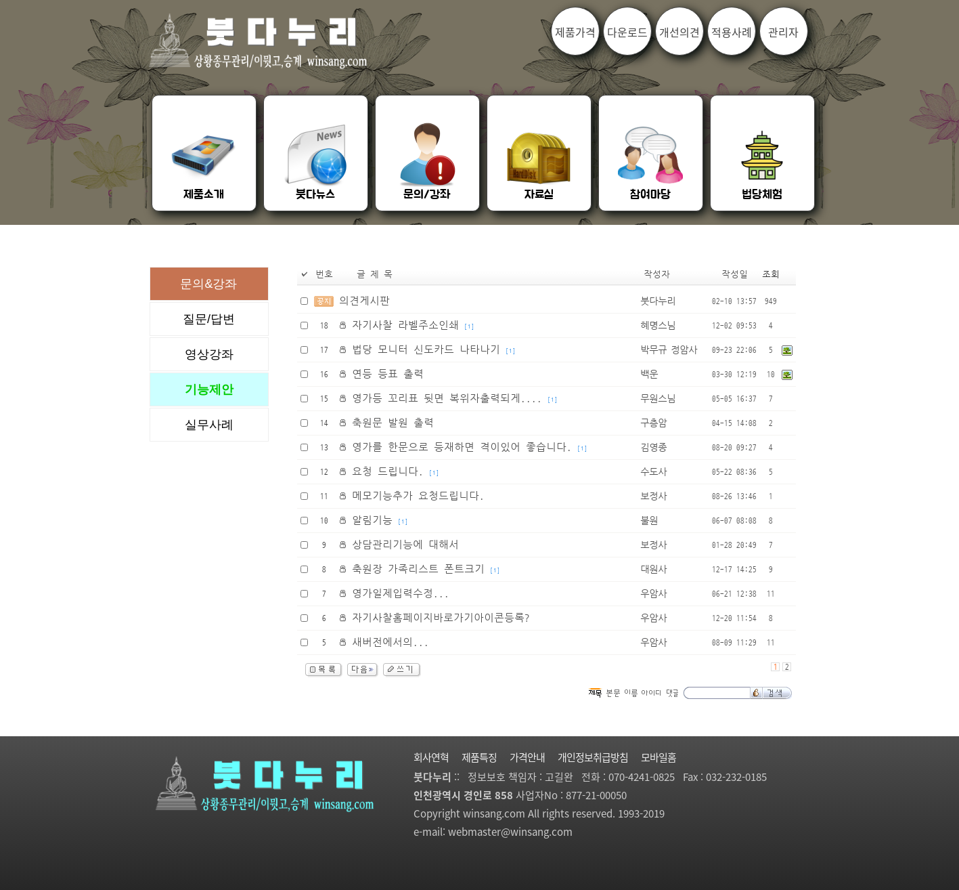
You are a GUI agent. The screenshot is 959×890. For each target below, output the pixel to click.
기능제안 (209, 389)
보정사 (653, 496)
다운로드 (627, 32)
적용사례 (731, 32)
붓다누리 (657, 301)
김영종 (653, 447)
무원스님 (657, 399)
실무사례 (209, 424)
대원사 (653, 569)
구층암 (653, 423)
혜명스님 (657, 326)
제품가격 (575, 32)
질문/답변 (209, 319)
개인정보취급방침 (593, 757)
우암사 (653, 594)
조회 (771, 274)
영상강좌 (209, 354)
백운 (649, 374)
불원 (649, 521)
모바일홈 (658, 757)
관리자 (783, 32)
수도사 (653, 472)
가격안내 (527, 757)
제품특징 (479, 757)
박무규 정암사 (668, 350)
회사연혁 (431, 757)
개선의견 (679, 32)
